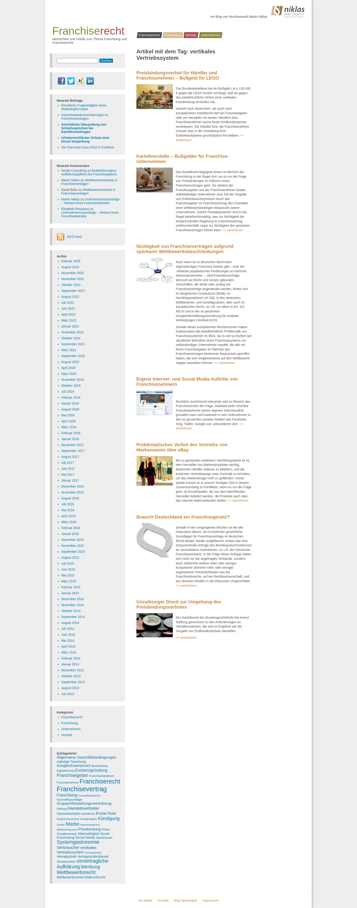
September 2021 (73, 344)
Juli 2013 (67, 694)
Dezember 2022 (72, 273)
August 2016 (70, 498)
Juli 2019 (67, 391)
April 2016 (68, 516)
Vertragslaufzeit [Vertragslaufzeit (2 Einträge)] (93, 852)
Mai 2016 (67, 510)
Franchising (172, 35)
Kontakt (163, 900)
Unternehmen (210, 35)
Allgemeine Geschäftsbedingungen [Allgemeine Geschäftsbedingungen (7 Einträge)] (86, 757)
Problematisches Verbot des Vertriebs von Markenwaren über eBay (181, 447)
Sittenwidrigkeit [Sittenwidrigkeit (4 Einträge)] (88, 833)
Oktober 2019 (71, 385)
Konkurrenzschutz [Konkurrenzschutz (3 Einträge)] (68, 819)
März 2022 (68, 320)
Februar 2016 (70, 528)
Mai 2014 (67, 640)
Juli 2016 (67, 504)
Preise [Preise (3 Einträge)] (106, 829)
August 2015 (70, 557)
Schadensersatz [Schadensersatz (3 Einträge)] (67, 833)
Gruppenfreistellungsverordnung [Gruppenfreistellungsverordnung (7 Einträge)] (84, 803)
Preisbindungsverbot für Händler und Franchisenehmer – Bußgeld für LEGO (177, 75)
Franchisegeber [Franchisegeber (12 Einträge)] (72, 775)
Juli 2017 (67, 462)
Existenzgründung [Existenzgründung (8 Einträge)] (91, 770)
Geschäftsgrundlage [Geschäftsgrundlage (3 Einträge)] (69, 799)
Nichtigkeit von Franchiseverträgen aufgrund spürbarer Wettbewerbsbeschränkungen (185, 249)
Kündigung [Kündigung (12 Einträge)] (109, 818)
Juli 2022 (67, 302)
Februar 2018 (70, 433)
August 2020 (70, 362)
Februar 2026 (70, 261)
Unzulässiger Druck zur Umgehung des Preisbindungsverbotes (178, 604)
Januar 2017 (70, 480)
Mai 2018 (67, 415)
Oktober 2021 (71, 338)
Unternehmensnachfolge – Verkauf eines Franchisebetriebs (90, 201)
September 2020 (73, 356)
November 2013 (72, 670)
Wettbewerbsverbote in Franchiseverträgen (88, 191)
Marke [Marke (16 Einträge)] (72, 824)
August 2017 (70, 457)
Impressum (211, 900)
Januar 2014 (70, 664)
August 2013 (70, 688)
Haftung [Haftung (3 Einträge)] (62, 808)
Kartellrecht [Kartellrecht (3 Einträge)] (88, 813)
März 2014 (68, 652)
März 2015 (68, 581)
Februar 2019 (70, 397)
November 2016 (72, 492)
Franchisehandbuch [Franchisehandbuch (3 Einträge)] (101, 776)
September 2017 (73, 451)
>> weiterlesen (233, 230)
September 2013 (73, 682)
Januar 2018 (70, 439)
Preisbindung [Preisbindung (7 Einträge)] (90, 829)
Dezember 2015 (72, 540)
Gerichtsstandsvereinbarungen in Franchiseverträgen (84, 116)
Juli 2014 (67, 628)
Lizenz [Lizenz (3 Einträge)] (61, 824)
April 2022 (68, 314)
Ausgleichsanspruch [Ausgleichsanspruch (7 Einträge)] (74, 765)
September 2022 (73, 291)
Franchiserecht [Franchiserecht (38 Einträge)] (100, 781)
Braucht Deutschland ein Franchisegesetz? (183, 516)
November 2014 (72, 605)
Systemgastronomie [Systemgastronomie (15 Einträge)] (78, 842)
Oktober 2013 (71, 676)
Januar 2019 (70, 403)
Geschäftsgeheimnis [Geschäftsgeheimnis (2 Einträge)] (89, 795)
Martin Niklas (70, 180)
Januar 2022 (70, 326)
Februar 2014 (70, 658)
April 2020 (68, 368)
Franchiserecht (149, 35)
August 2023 (70, 267)
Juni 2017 (68, 468)
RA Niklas (145, 900)
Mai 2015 (67, 575)
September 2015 (73, 551)
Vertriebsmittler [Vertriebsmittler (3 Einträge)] (66, 861)
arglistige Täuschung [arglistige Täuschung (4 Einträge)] (71, 761)
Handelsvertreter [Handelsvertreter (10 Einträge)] (83, 808)
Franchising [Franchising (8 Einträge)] (67, 795)
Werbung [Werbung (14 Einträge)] (90, 866)
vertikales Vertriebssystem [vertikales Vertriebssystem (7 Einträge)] (77, 850)
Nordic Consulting (74, 170)
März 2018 (68, 427)
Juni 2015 (68, 569)
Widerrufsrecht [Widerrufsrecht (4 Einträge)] (95, 877)
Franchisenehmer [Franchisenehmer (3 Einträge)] (68, 782)
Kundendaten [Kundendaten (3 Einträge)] (88, 819)
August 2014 (70, 623)
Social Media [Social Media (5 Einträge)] (85, 837)
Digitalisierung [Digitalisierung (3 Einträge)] (65, 770)
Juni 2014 (68, 634)
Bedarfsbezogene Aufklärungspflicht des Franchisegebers (89, 172)
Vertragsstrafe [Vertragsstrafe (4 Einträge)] (66, 856)
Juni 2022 (68, 308)
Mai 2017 (67, 474)
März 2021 (68, 350)
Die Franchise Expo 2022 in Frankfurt (87, 147)
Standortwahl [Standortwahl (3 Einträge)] (104, 837)
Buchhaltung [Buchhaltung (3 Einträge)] (100, 766)
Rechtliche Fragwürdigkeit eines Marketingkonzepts (83, 107)
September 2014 (73, 617)
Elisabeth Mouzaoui (75, 209)
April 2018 (68, 421)
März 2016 (68, 522)
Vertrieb (190, 35)
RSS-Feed (74, 237)
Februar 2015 (70, 587)
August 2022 (70, 296)
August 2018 (70, 409)
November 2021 (72, 332)
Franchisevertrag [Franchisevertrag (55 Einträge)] (82, 789)
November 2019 (72, 379)
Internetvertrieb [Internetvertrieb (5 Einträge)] (68, 813)
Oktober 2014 (71, 611)
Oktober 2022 (71, 285)
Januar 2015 (70, 593)
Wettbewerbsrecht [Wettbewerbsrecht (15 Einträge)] (76, 872)
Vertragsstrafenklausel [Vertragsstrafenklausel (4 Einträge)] (92, 856)
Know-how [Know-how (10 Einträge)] (106, 813)
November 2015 (72, 545)
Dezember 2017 (72, 445)
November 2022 (72, 279)
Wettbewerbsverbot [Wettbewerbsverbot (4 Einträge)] (70, 877)
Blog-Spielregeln (185, 900)
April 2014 (68, 646)
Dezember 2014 (72, 599)
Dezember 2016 (72, 486)
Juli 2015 (67, 563)
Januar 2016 (70, 534)
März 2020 (68, 374)
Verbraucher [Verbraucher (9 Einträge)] (68, 847)
